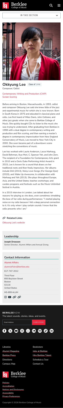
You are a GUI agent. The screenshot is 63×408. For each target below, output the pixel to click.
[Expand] (57, 15)
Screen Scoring (9, 96)
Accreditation (8, 386)
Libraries (6, 346)
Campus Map (8, 363)
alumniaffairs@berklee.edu (16, 266)
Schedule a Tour (40, 359)
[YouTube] (10, 297)
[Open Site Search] (51, 5)
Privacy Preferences (11, 396)
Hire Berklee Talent (42, 355)
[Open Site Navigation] (59, 5)
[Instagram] (6, 297)
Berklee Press (9, 355)
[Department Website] (15, 297)
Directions (7, 359)
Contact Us (38, 363)
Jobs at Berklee (40, 351)
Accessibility (8, 393)
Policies (5, 382)
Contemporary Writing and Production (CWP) (24, 93)
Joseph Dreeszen (12, 241)
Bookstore (38, 346)
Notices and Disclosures (13, 389)
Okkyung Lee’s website (13, 222)
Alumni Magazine (10, 351)
